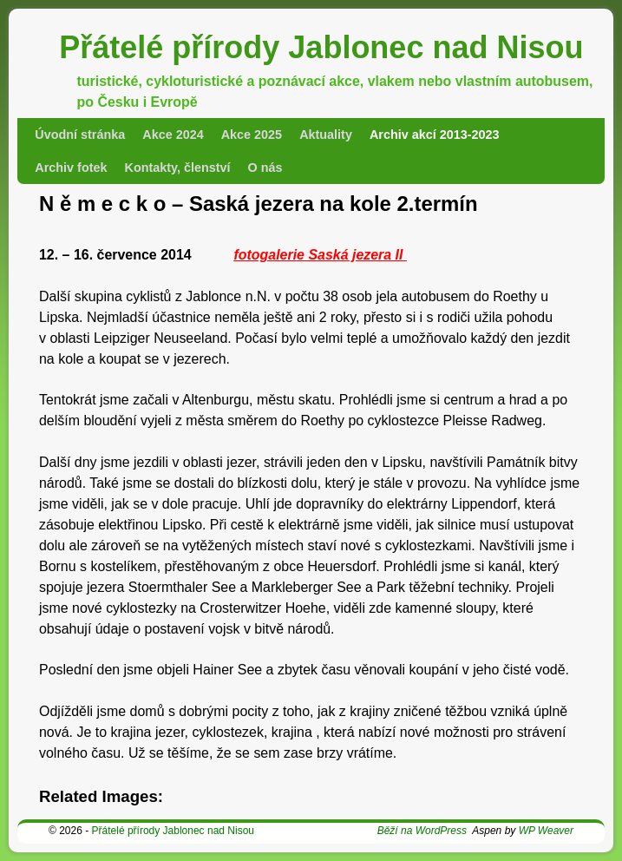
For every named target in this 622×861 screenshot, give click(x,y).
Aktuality (325, 134)
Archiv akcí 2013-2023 (435, 134)
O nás (265, 167)
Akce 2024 (172, 134)
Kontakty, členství (177, 167)
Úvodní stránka (80, 134)
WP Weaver (546, 831)
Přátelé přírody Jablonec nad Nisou (321, 47)
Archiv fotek (71, 167)
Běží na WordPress (422, 831)
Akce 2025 (251, 134)
